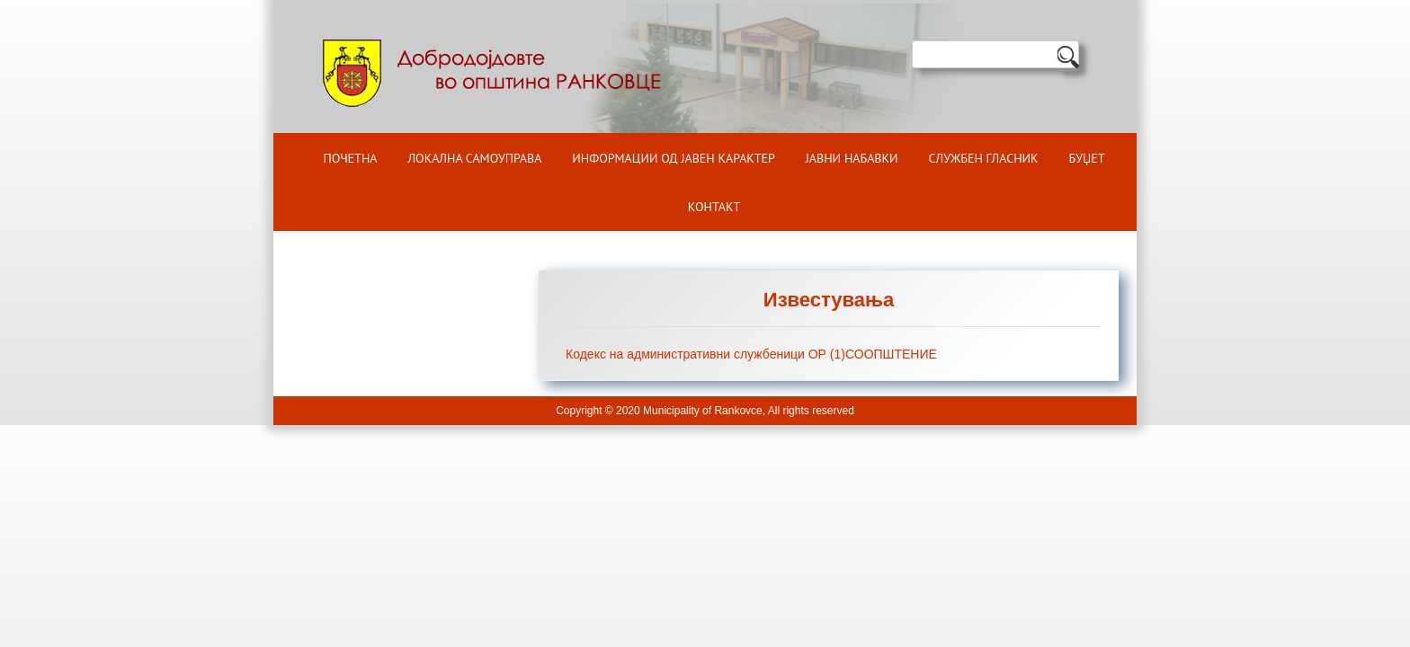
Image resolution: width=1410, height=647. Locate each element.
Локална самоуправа (474, 158)
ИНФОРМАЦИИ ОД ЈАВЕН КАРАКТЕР (673, 158)
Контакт (714, 207)
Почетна (351, 158)
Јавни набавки (852, 158)
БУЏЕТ (1087, 158)
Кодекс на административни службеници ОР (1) (705, 354)
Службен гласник (984, 158)
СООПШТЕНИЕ (891, 354)
